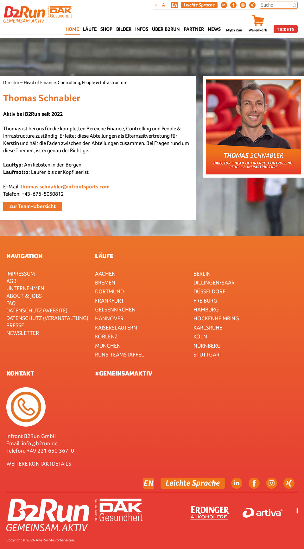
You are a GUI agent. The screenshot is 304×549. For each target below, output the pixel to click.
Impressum (20, 273)
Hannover (109, 318)
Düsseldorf (209, 291)
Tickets (285, 29)
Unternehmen (25, 288)
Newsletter (22, 333)
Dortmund (109, 291)
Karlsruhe (207, 327)
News (214, 29)
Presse (15, 325)
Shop (106, 29)
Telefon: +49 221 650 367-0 (40, 450)
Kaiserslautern (116, 327)
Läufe (104, 256)
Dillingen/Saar (214, 282)
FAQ (11, 303)
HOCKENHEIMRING (216, 318)
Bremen (105, 282)
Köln (200, 336)
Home (72, 29)
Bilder (123, 29)
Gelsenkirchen (115, 309)
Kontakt (20, 373)
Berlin (202, 273)
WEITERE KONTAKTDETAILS (38, 463)
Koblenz (106, 336)
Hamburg (206, 309)
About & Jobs (24, 295)
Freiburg (205, 300)
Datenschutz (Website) (36, 310)
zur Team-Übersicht (33, 206)
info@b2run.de (40, 443)
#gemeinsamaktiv (123, 373)
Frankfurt (109, 300)
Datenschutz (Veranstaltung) (47, 318)
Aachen (105, 273)
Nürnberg (207, 345)
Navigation (24, 256)
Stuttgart (208, 354)
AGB (11, 281)
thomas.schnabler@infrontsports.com (65, 187)
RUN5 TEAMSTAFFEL (119, 354)
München (108, 345)
